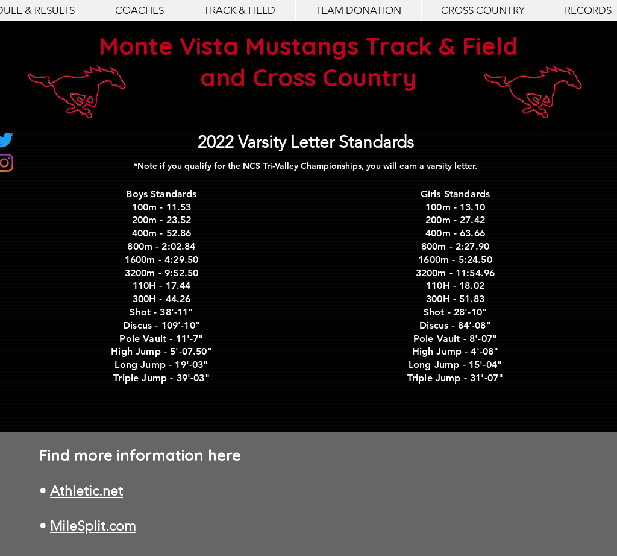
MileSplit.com (93, 526)
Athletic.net (86, 491)
